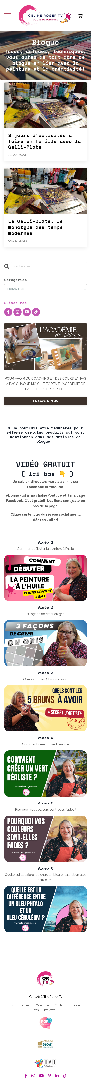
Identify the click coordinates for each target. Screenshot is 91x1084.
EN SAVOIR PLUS (45, 401)
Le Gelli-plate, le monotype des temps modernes (35, 227)
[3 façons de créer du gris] (45, 643)
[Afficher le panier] (80, 16)
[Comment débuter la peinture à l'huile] (45, 578)
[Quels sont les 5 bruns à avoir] (45, 708)
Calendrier (43, 1005)
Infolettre (49, 1010)
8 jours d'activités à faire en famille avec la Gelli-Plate (44, 141)
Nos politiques (21, 1005)
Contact (60, 1005)
